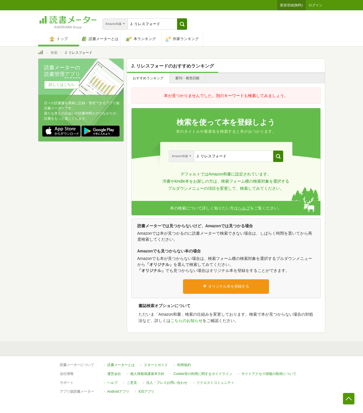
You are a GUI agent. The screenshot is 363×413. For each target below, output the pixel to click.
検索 (54, 53)
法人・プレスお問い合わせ (166, 382)
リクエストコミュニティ (215, 382)
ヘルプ (244, 208)
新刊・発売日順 (187, 78)
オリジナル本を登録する (226, 286)
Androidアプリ (118, 391)
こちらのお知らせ (186, 320)
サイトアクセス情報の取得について (268, 374)
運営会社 (114, 374)
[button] (182, 24)
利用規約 (184, 365)
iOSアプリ (146, 391)
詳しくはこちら (62, 84)
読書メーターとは (121, 365)
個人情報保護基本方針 (147, 374)
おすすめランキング (148, 78)
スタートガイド (156, 365)
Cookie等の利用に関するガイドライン (203, 374)
